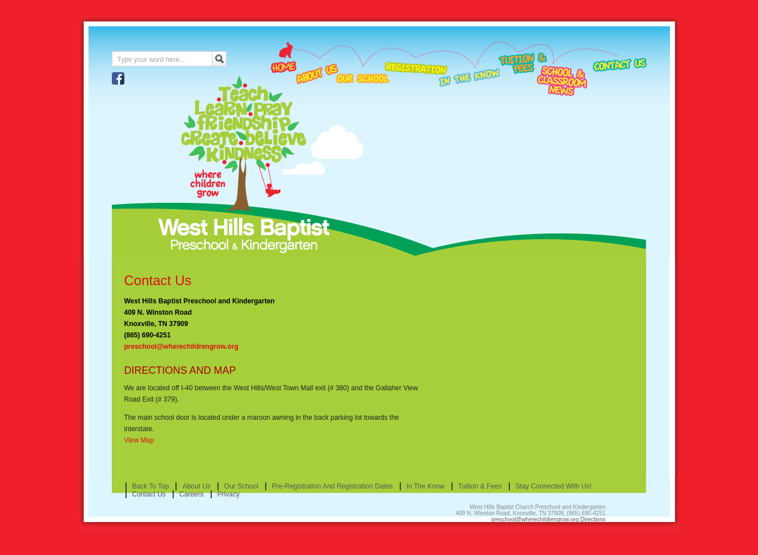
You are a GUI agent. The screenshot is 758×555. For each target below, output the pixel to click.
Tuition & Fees (480, 486)
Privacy (228, 494)
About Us (196, 486)
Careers (191, 494)
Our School (241, 486)
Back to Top (150, 486)
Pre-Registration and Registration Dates (332, 486)
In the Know (426, 486)
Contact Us (158, 280)
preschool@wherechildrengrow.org (181, 346)
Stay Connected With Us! (554, 486)
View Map (139, 440)
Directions (592, 519)
